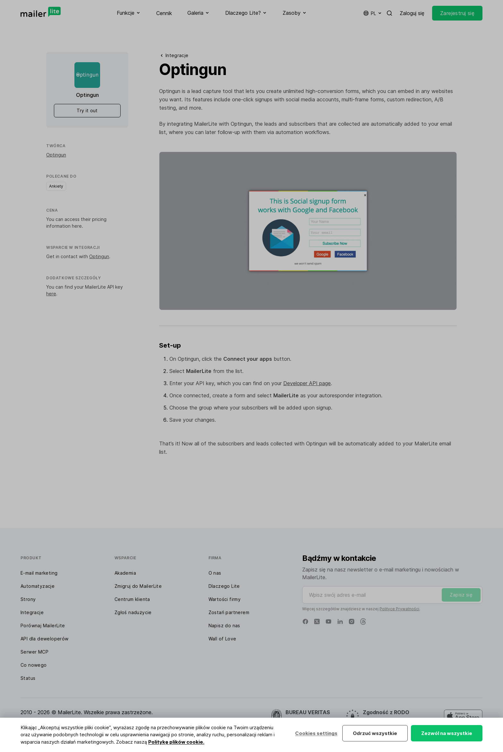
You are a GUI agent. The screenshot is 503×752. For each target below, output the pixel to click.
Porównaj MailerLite (43, 625)
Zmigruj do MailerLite (138, 586)
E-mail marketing (39, 573)
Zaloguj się (412, 13)
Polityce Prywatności (399, 608)
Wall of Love (222, 638)
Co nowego (34, 665)
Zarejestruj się (457, 13)
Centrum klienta (132, 599)
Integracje (32, 612)
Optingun (56, 154)
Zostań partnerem (229, 612)
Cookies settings (316, 733)
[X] (317, 621)
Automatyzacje (38, 586)
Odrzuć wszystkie (375, 733)
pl (372, 13)
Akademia (125, 573)
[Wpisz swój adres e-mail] (392, 595)
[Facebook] (305, 621)
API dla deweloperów (45, 638)
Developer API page (307, 383)
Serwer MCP (34, 652)
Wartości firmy (225, 599)
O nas (215, 573)
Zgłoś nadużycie (133, 612)
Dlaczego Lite (224, 586)
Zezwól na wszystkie (446, 733)
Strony (28, 599)
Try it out (87, 110)
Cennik (164, 13)
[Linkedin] (340, 621)
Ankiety (56, 186)
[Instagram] (351, 621)
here (77, 226)
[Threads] (363, 621)
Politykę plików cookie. (176, 742)
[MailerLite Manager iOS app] (463, 716)
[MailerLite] (41, 12)
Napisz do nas (224, 625)
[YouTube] (328, 621)
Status (28, 678)
